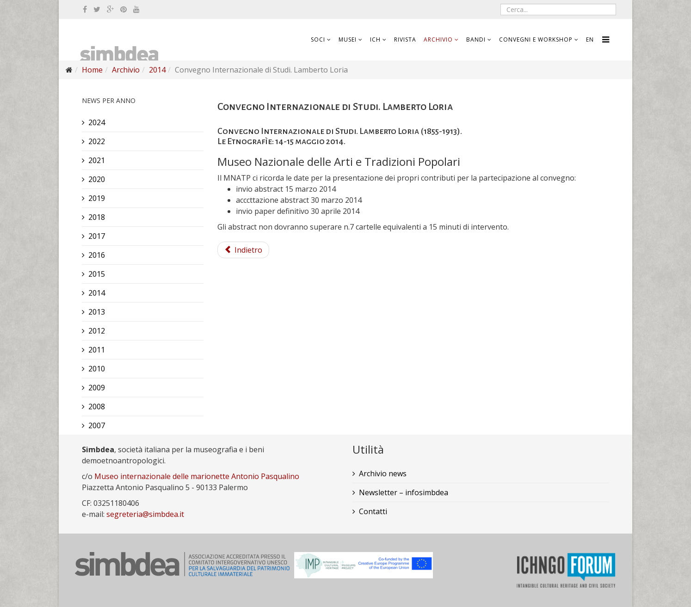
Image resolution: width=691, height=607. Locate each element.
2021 (96, 160)
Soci (318, 39)
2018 (96, 217)
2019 (96, 198)
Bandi (476, 39)
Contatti (373, 511)
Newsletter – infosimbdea (403, 492)
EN (590, 39)
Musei (348, 39)
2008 (96, 406)
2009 (96, 387)
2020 (96, 179)
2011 (96, 350)
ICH (375, 39)
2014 (157, 70)
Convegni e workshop (536, 39)
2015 (96, 274)
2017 (96, 236)
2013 (96, 312)
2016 (96, 255)
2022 (96, 141)
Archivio (438, 39)
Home (92, 70)
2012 (96, 331)
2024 (96, 122)
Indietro (243, 250)
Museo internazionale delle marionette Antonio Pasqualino (196, 476)
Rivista (405, 39)
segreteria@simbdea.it (145, 514)
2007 (96, 425)
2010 (96, 369)
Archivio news (383, 473)
